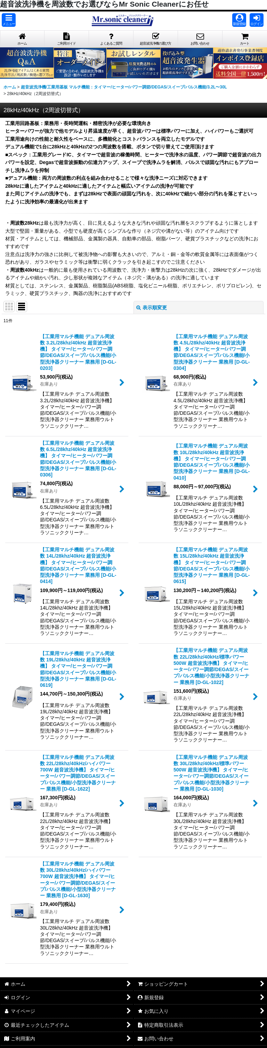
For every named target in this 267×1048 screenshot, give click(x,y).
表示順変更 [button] (151, 307)
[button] (9, 20)
